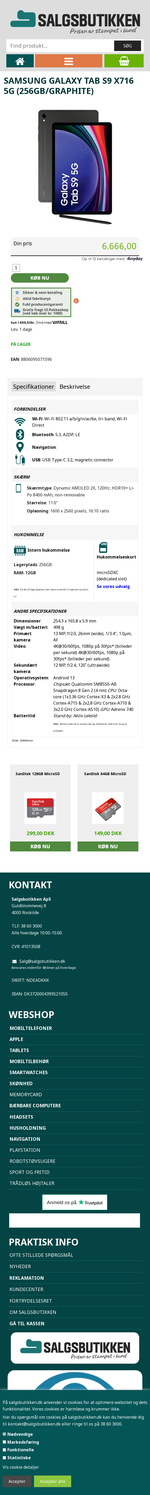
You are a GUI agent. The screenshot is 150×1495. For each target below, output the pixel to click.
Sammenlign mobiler (74, 1220)
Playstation (24, 1150)
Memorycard (25, 1094)
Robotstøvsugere (32, 1161)
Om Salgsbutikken (32, 1312)
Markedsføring (23, 1442)
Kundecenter (26, 1289)
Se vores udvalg (113, 586)
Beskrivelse (75, 386)
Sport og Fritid (29, 1172)
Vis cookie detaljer (21, 1467)
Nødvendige (20, 1434)
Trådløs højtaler (31, 1183)
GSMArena (26, 740)
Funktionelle (20, 1450)
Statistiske (19, 1458)
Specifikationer (33, 386)
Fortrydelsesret (30, 1301)
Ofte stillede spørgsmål (41, 1255)
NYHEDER (20, 1266)
